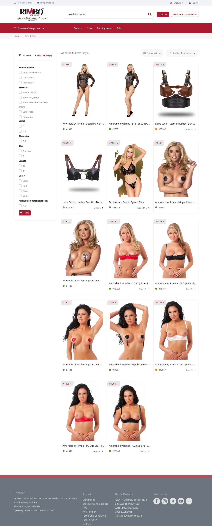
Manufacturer (26, 67)
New (89, 28)
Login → (162, 14)
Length (22, 160)
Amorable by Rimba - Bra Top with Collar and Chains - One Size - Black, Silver (129, 123)
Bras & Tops (30, 36)
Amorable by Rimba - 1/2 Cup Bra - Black (176, 283)
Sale (119, 28)
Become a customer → (185, 14)
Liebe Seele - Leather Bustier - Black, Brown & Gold (176, 123)
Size (21, 145)
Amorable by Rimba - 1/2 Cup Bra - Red (129, 283)
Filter (24, 212)
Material (23, 87)
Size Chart (87, 523)
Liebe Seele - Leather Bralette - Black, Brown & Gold (83, 202)
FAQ (84, 507)
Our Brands (88, 499)
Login (195, 2)
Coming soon (104, 28)
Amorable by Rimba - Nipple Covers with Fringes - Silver (83, 280)
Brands (77, 28)
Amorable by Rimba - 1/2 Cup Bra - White (176, 364)
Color (22, 175)
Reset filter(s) (43, 55)
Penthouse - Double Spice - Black (126, 202)
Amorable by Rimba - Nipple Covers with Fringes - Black (129, 364)
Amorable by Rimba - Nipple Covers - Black (176, 202)
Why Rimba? (89, 511)
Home (16, 36)
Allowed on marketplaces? (33, 200)
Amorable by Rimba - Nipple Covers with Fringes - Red (83, 364)
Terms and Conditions (94, 515)
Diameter (24, 135)
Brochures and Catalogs (95, 503)
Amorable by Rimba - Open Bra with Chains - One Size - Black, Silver (83, 123)
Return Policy (89, 519)
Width (22, 121)
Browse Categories (29, 28)
